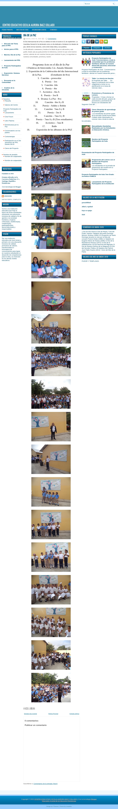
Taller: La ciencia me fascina (102, 78)
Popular (86, 48)
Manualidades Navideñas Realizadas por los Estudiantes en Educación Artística (103, 128)
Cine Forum (9, 117)
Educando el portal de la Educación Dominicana (59, 801)
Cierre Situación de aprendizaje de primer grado (104, 110)
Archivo (107, 48)
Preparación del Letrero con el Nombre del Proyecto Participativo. (103, 161)
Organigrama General (39, 29)
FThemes (56, 806)
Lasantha (69, 806)
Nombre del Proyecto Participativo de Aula (100, 140)
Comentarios (52, 39)
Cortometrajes (10, 136)
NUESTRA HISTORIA (22, 29)
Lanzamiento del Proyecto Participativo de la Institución (103, 183)
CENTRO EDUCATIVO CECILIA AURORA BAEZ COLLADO (28, 25)
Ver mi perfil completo (11, 199)
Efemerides (53, 29)
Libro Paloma (9, 121)
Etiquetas (97, 48)
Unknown (8, 196)
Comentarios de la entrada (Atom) (45, 784)
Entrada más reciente (30, 713)
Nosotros (6, 99)
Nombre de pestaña (10, 154)
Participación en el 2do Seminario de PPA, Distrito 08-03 (13, 142)
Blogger (18, 187)
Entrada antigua (74, 713)
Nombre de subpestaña (13, 156)
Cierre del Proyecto (11, 148)
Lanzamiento (9, 113)
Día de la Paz (29, 35)
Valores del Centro (11, 105)
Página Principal (7, 29)
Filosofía (8, 101)
